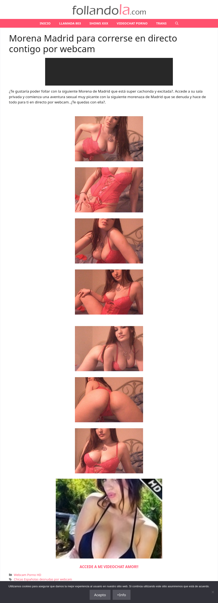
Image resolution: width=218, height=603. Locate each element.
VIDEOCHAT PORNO (132, 23)
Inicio (45, 23)
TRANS (161, 23)
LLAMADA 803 (70, 23)
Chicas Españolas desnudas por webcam (43, 579)
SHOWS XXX (98, 23)
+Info (121, 594)
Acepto (100, 594)
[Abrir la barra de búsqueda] (177, 23)
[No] (213, 592)
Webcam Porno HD (27, 575)
